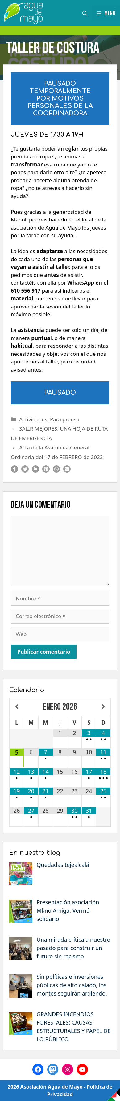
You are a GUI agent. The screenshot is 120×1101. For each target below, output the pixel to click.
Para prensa (64, 419)
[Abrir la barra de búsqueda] (85, 13)
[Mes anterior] (17, 707)
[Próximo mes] (103, 707)
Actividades (33, 419)
